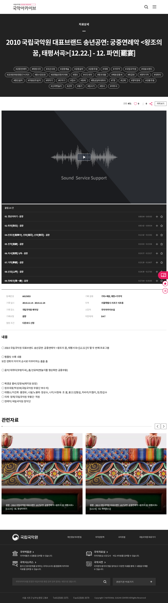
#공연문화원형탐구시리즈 (18, 74)
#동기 (79, 86)
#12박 (123, 80)
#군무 (69, 86)
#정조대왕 (101, 74)
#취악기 (49, 80)
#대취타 (157, 74)
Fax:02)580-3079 (81, 598)
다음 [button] (163, 426)
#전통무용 (149, 80)
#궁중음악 (78, 69)
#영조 (75, 74)
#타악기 (61, 80)
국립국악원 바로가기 (147, 537)
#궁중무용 (93, 69)
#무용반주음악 (34, 80)
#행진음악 (18, 80)
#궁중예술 (64, 69)
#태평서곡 (36, 69)
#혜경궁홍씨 (116, 74)
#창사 (102, 86)
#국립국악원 (130, 69)
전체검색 (146, 7)
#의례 (105, 69)
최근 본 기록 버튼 (165, 291)
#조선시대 (50, 69)
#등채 (83, 80)
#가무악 (116, 69)
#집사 (72, 80)
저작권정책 (99, 537)
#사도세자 (87, 74)
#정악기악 (144, 74)
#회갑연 (131, 74)
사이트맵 (121, 537)
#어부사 (113, 86)
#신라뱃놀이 (56, 86)
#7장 (113, 80)
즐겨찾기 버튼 (165, 283)
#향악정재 (135, 80)
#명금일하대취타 (98, 80)
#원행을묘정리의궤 (59, 74)
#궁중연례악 (21, 69)
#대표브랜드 (146, 69)
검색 (104, 582)
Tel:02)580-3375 (60, 598)
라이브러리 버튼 (163, 275)
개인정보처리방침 (74, 537)
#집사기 (91, 86)
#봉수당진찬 (40, 74)
